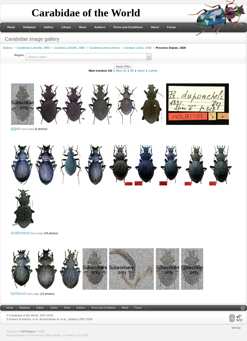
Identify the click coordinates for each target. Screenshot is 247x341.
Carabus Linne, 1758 (137, 47)
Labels (153, 70)
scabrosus (20, 232)
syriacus (18, 293)
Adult (141, 70)
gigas (16, 128)
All (132, 70)
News (82, 27)
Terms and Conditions (128, 27)
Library (66, 27)
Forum (171, 27)
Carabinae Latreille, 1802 (33, 47)
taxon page (27, 129)
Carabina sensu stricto (104, 47)
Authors (99, 27)
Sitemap (236, 327)
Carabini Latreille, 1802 (69, 47)
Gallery (48, 27)
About (155, 27)
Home (11, 27)
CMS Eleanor (28, 331)
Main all (121, 70)
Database (29, 27)
